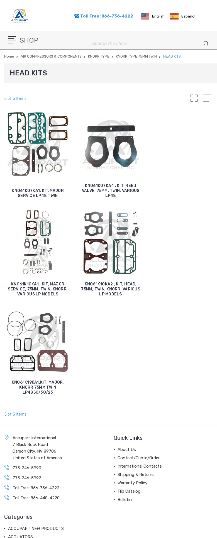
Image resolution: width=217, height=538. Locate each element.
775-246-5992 (27, 379)
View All (16, 488)
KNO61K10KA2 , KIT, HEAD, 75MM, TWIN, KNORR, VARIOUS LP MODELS (37, 289)
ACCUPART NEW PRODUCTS (36, 430)
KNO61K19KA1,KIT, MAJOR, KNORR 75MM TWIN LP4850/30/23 (110, 289)
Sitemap (127, 531)
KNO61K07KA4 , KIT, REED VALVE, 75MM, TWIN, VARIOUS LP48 (111, 190)
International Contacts (140, 367)
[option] (182, 16)
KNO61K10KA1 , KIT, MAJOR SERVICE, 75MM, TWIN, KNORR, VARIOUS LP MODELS (183, 190)
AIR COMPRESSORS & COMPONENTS (43, 455)
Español (182, 16)
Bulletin (125, 401)
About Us (127, 351)
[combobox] (152, 16)
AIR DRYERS (20, 471)
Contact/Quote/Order (139, 359)
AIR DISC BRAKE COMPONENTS (38, 446)
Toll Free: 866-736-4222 (103, 16)
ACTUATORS (20, 438)
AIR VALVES (19, 463)
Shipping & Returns (136, 376)
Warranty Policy (132, 384)
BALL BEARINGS (24, 480)
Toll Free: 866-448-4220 (36, 399)
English (153, 16)
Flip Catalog (129, 392)
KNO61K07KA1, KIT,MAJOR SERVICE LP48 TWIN (38, 193)
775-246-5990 (27, 369)
